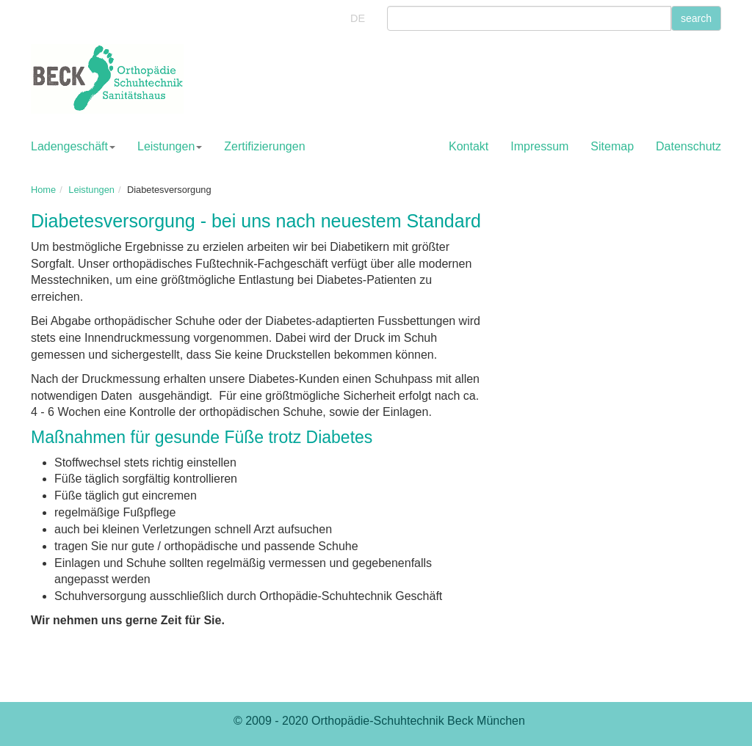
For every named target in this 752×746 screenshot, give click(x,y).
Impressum (539, 146)
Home (43, 189)
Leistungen (169, 146)
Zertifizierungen (264, 146)
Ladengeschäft (73, 146)
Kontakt (468, 146)
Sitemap (612, 146)
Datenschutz (688, 146)
